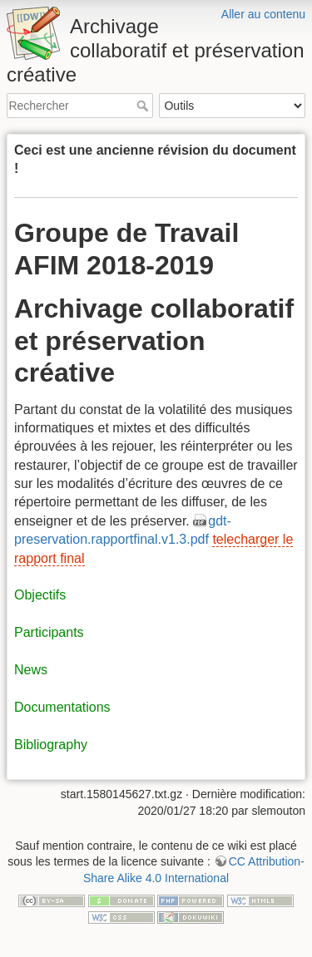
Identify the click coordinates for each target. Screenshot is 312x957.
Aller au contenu (263, 14)
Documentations (62, 707)
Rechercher (144, 105)
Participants (49, 632)
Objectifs (40, 595)
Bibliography (50, 744)
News (30, 670)
